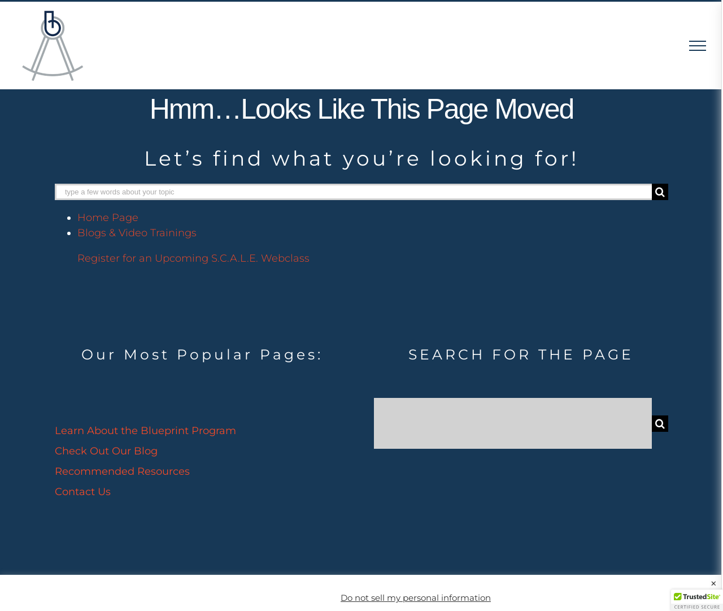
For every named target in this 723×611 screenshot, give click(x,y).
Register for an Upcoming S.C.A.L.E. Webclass (193, 258)
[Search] (660, 192)
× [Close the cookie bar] (713, 584)
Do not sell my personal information (416, 598)
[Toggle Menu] (698, 46)
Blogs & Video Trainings (137, 233)
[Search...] (513, 423)
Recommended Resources (122, 471)
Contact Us (83, 492)
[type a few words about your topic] (353, 192)
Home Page (107, 217)
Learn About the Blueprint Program (145, 430)
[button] (697, 600)
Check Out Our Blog (106, 451)
